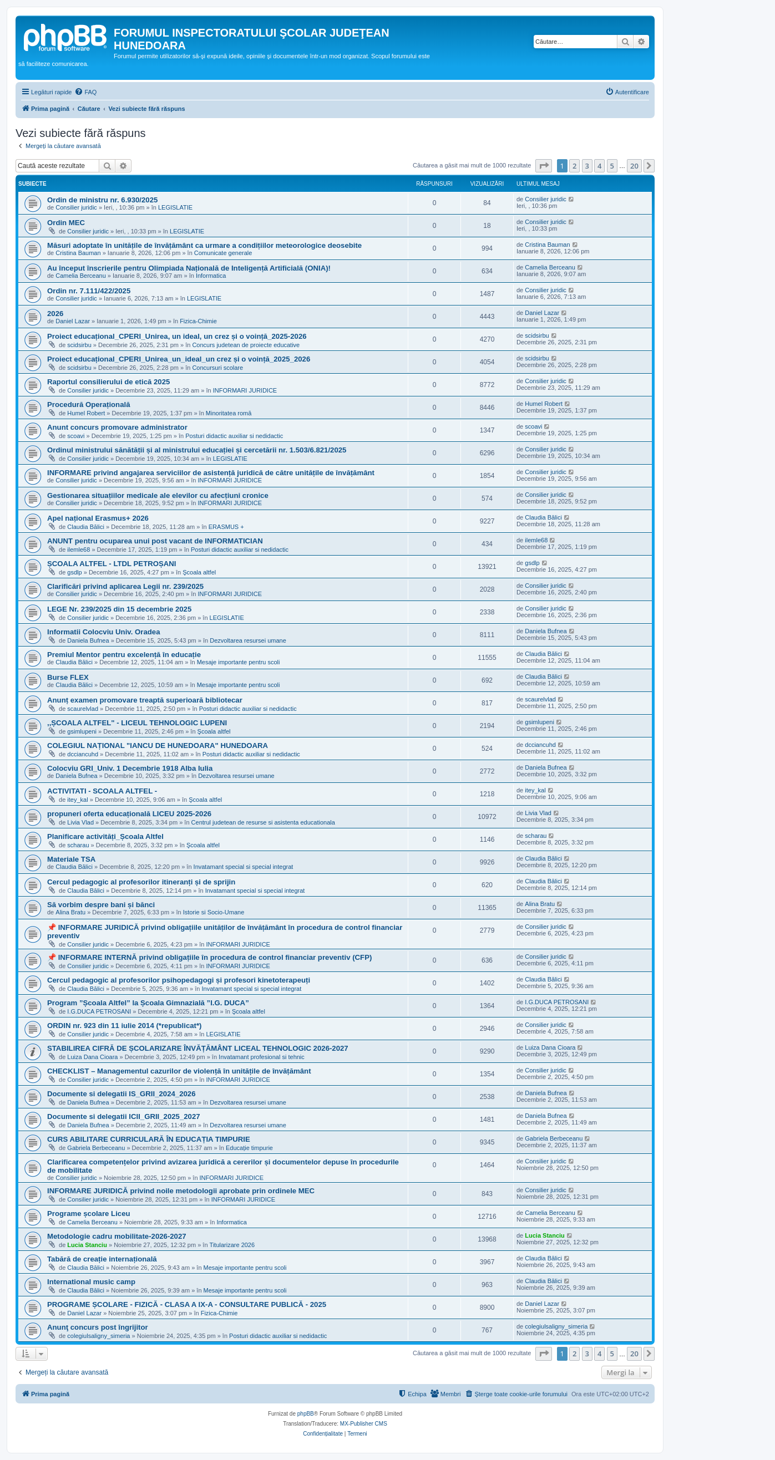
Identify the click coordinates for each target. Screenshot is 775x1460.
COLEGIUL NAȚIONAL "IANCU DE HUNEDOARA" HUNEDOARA (157, 745)
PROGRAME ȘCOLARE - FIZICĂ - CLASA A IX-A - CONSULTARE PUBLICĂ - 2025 (186, 1304)
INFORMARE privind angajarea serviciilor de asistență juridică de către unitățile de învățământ (210, 473)
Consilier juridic (76, 207)
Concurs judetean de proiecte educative (246, 345)
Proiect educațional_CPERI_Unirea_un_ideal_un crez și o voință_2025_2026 (178, 359)
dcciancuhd (82, 754)
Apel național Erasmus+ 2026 (98, 518)
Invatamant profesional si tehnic (262, 1057)
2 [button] (574, 166)
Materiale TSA (71, 859)
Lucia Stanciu (87, 1245)
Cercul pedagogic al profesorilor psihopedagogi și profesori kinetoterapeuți (178, 980)
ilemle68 (78, 549)
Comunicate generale (223, 253)
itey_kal (77, 799)
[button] (543, 165)
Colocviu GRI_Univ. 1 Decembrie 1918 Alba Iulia (129, 768)
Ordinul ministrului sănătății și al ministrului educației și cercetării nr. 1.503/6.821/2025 (196, 450)
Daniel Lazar (72, 321)
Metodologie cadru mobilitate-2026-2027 (116, 1236)
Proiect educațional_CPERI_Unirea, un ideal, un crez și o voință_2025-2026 (177, 336)
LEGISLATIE (175, 207)
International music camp (91, 1282)
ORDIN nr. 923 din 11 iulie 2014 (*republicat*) (124, 1025)
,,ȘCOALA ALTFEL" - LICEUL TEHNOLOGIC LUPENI (137, 723)
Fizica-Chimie (198, 321)
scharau (78, 845)
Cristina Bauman (77, 253)
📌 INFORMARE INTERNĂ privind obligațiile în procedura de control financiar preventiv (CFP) (209, 957)
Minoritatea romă (229, 413)
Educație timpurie (249, 1147)
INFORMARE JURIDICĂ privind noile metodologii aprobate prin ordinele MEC (181, 1191)
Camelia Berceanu (80, 275)
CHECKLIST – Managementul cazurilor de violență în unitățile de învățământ (179, 1071)
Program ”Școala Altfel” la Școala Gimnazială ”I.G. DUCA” (148, 1003)
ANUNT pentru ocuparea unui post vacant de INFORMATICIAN (155, 541)
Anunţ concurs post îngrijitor (97, 1327)
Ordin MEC (66, 222)
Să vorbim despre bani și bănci (101, 905)
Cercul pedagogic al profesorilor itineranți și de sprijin (141, 882)
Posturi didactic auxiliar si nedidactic (234, 436)
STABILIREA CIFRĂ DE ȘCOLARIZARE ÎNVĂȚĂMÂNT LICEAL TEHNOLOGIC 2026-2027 (197, 1048)
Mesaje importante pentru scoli (238, 662)
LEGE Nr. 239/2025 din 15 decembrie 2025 (119, 609)
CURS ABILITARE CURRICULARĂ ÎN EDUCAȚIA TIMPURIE (148, 1139)
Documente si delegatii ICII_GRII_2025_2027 (123, 1116)
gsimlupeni (82, 731)
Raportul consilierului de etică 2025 (108, 382)
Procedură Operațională (88, 404)
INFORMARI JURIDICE (245, 390)
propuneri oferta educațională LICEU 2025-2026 (129, 814)
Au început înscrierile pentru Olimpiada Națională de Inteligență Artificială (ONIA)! (189, 268)
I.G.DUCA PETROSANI (99, 1011)
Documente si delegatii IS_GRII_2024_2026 (121, 1094)
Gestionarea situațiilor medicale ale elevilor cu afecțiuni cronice (158, 495)
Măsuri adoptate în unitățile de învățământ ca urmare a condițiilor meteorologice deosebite (204, 245)
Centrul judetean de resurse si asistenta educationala (263, 822)
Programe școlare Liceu (88, 1213)
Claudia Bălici (85, 526)
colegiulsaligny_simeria (98, 1335)
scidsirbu (79, 345)
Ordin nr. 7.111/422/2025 (88, 291)
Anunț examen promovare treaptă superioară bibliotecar (144, 700)
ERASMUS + (226, 526)
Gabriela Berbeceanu (96, 1147)
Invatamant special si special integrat (243, 866)
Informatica (211, 275)
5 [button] (612, 166)
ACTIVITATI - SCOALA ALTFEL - (102, 791)
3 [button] (587, 166)
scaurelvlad (82, 708)
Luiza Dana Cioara (92, 1057)
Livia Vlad (80, 822)
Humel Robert (86, 413)
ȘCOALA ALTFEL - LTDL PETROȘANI (111, 563)
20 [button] (634, 166)
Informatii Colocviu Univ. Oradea (103, 632)
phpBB (305, 1414)
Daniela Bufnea (88, 640)
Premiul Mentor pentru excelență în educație (124, 654)
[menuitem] (85, 92)
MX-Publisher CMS (363, 1424)
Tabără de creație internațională (102, 1259)
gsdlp (74, 572)
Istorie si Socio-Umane (214, 912)
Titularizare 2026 (232, 1245)
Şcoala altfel (199, 572)
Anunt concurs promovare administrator (117, 427)
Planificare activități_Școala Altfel (105, 836)
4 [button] (599, 166)
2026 (55, 313)
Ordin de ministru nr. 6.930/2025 (102, 200)
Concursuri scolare (217, 367)
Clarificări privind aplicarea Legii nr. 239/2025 (125, 586)
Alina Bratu (70, 912)
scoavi (75, 436)
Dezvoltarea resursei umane (248, 640)
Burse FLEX (68, 677)
